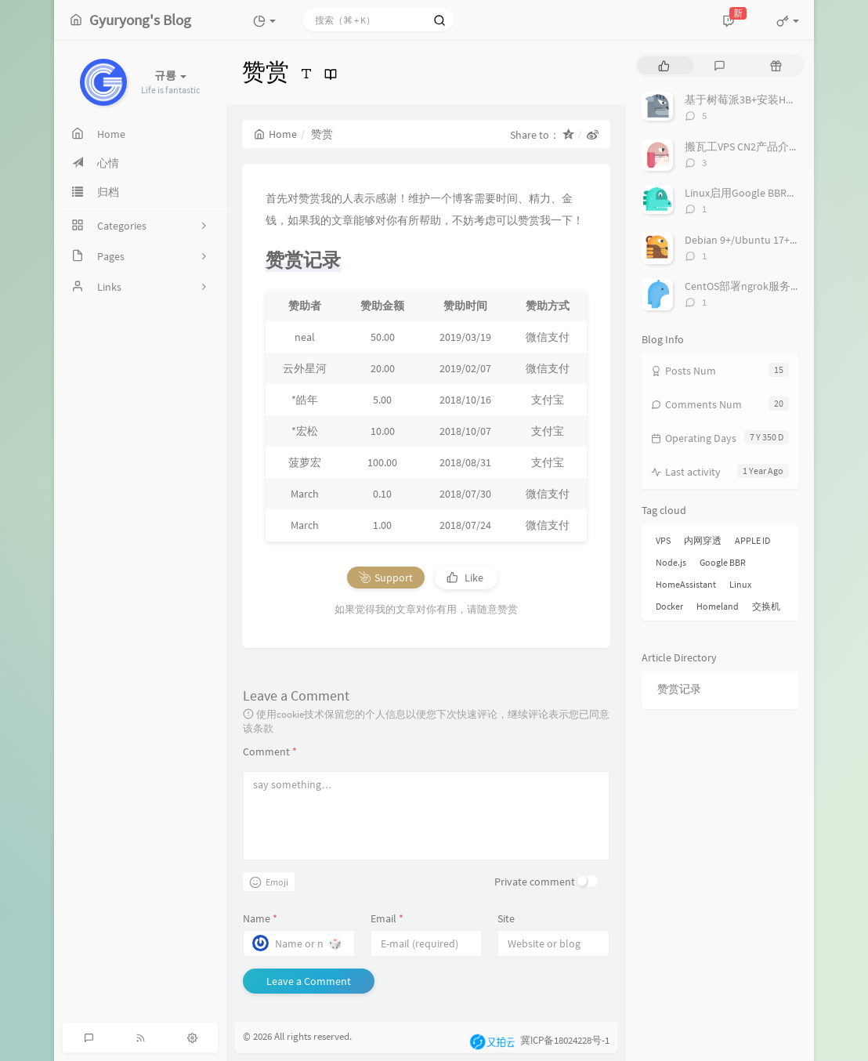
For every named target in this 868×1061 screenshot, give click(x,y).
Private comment (534, 882)
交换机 (766, 606)
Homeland (717, 606)
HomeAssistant (686, 584)
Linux (740, 584)
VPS (663, 540)
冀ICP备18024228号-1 (564, 1041)
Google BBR (723, 562)
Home (275, 134)
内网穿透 (703, 540)
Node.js (671, 562)
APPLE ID (752, 540)
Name (260, 918)
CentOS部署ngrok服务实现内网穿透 (770, 286)
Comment (270, 751)
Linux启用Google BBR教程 (746, 193)
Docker (669, 606)
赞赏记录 (679, 689)
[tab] (664, 65)
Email (387, 918)
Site (506, 918)
